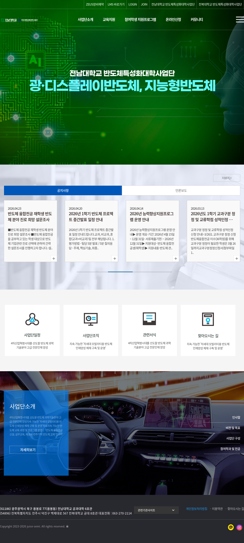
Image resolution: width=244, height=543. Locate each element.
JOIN (144, 4)
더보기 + (226, 178)
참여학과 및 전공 (230, 448)
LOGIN (132, 4)
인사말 (236, 417)
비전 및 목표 (233, 427)
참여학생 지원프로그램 (140, 19)
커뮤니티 (197, 19)
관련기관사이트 (146, 510)
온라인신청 (173, 19)
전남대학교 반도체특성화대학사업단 (173, 4)
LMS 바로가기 (116, 4)
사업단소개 (85, 19)
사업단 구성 (233, 438)
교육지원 (109, 19)
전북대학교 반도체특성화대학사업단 (220, 4)
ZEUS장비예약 (95, 4)
